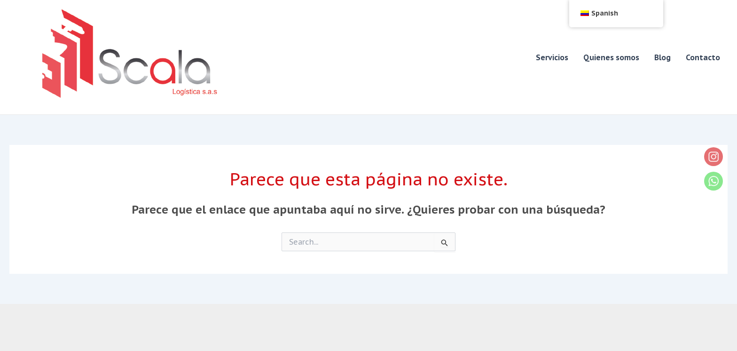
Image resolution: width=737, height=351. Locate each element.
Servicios (552, 57)
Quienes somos (611, 57)
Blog (662, 57)
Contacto (703, 57)
